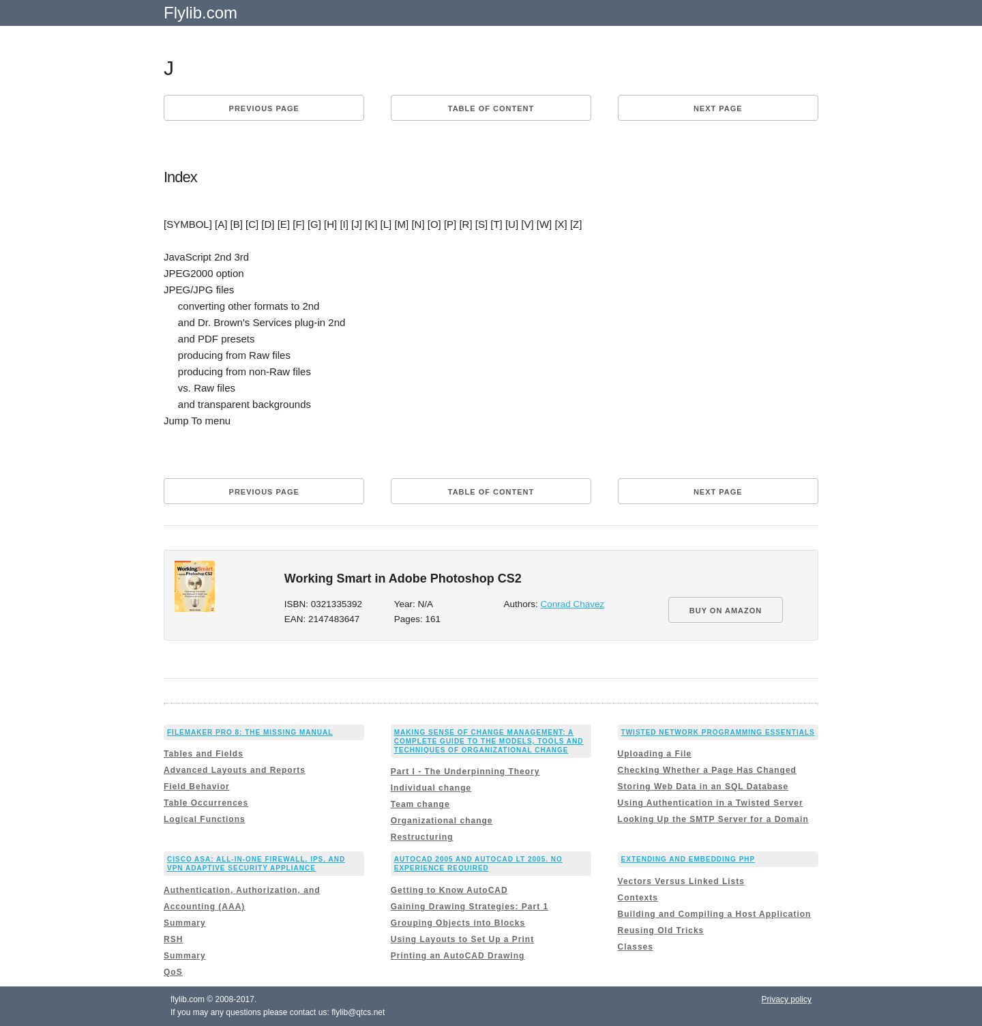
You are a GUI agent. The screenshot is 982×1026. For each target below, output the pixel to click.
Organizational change (442, 820)
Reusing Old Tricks (661, 930)
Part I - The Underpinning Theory (465, 771)
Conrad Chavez (573, 604)
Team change (420, 804)
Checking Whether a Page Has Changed (707, 770)
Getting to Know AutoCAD (449, 890)
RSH (173, 939)
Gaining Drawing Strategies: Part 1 (469, 906)
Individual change (431, 788)
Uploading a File (655, 754)
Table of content (491, 108)
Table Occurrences (206, 803)
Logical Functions (205, 819)
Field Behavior (197, 786)
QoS (173, 972)
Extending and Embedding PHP (688, 859)
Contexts (638, 898)
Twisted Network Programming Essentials (718, 732)
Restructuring (422, 837)
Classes (635, 947)
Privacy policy (787, 999)
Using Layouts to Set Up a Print (462, 939)
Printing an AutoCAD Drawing (458, 956)
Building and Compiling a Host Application (715, 914)
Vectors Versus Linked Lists (681, 881)
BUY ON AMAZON (725, 610)
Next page (718, 108)
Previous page (264, 108)
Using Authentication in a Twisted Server (710, 803)
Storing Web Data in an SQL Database (703, 786)
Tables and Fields (203, 754)
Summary (185, 923)
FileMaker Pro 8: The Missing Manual (250, 732)
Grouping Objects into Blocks (458, 923)
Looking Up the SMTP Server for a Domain (713, 819)
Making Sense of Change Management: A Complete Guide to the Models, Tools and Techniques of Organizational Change (489, 741)
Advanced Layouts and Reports (235, 770)
